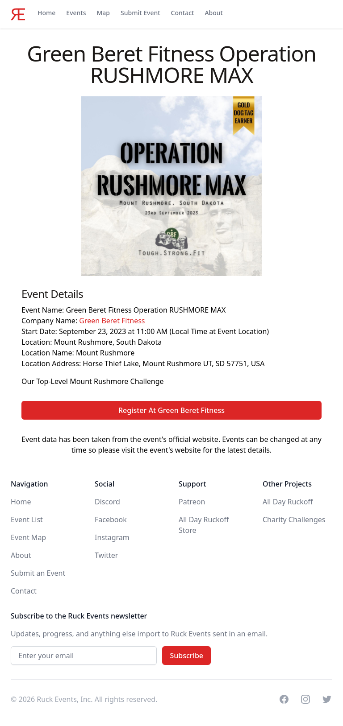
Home (46, 12)
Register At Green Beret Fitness (171, 410)
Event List (27, 519)
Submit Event (140, 12)
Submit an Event (38, 573)
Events (76, 12)
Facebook (111, 519)
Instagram (112, 537)
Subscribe (186, 655)
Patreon (192, 502)
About (214, 12)
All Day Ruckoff (288, 502)
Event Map (28, 537)
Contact (182, 12)
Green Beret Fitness (112, 321)
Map (103, 12)
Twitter (106, 555)
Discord (107, 502)
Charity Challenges (294, 519)
